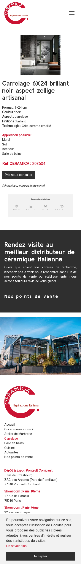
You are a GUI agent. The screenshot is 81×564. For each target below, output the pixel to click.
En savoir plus (16, 546)
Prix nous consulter (18, 175)
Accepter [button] (40, 556)
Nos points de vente (31, 296)
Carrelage (11, 439)
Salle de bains (14, 443)
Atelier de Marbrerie (18, 434)
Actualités (11, 452)
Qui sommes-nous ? (18, 429)
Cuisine (9, 448)
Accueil (9, 425)
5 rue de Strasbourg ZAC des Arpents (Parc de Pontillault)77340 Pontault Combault (30, 479)
